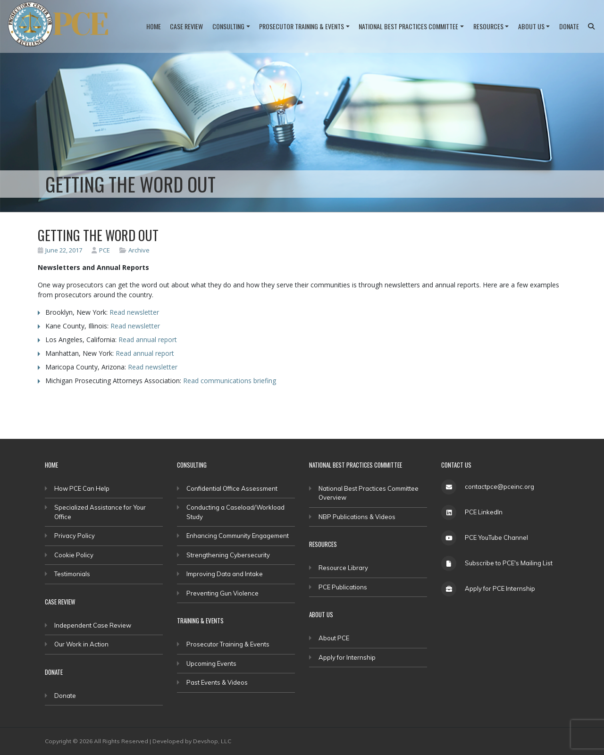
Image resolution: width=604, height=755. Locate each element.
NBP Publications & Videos (357, 516)
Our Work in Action (81, 644)
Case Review (186, 26)
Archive (139, 250)
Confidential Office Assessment (231, 488)
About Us (531, 26)
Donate (569, 26)
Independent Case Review (92, 625)
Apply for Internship (347, 657)
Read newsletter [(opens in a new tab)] (134, 312)
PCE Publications (343, 587)
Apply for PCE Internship (500, 588)
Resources (488, 26)
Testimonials (72, 574)
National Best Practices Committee (408, 26)
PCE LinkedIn (484, 512)
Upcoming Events (211, 663)
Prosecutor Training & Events (301, 26)
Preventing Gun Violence (222, 593)
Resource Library (343, 567)
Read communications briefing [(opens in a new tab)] (229, 380)
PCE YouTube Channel (496, 537)
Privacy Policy (74, 535)
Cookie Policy (73, 555)
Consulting (228, 26)
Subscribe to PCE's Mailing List (509, 563)
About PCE (334, 638)
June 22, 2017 (60, 250)
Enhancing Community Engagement (237, 535)
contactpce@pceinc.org (499, 486)
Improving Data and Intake (224, 574)
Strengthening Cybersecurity (228, 555)
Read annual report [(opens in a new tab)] (147, 339)
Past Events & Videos (217, 682)
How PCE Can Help (81, 488)
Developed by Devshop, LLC (191, 741)
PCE (101, 250)
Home (153, 26)
